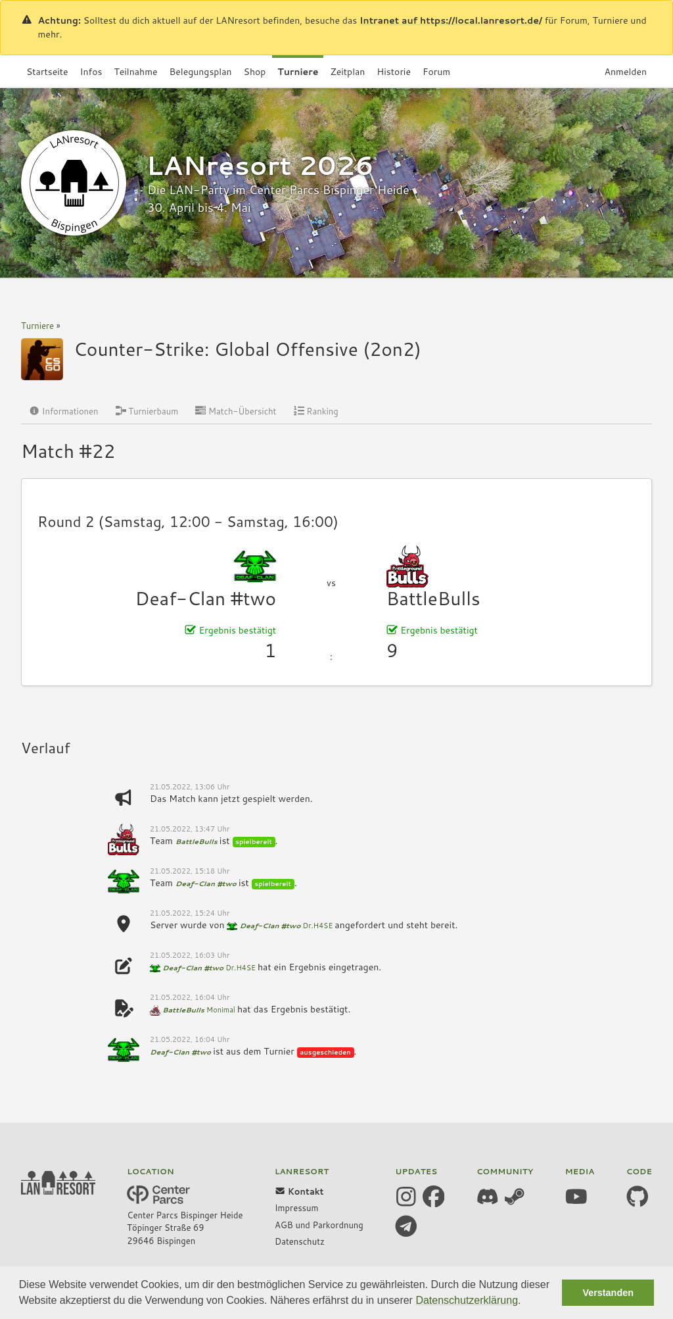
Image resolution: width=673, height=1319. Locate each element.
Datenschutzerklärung (466, 1300)
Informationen (64, 411)
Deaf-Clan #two (206, 598)
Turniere (37, 326)
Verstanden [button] (608, 1292)
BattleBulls (433, 598)
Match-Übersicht (235, 411)
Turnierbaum (147, 411)
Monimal (220, 1010)
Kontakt (299, 1191)
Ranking (316, 411)
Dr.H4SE (318, 925)
